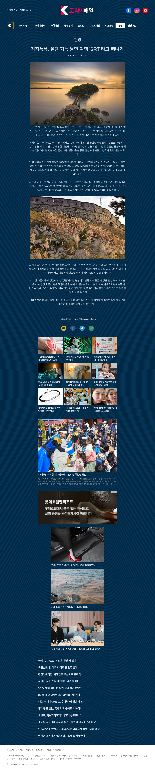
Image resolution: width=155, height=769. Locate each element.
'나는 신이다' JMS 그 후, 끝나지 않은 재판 (60, 701)
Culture (109, 25)
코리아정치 (24, 25)
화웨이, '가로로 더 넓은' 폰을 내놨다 (57, 660)
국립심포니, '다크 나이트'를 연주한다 (57, 667)
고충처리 (39, 750)
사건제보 (11, 10)
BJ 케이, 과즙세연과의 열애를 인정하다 (59, 694)
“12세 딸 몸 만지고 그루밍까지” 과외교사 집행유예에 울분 (69, 729)
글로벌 (81, 25)
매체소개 (10, 750)
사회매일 (54, 25)
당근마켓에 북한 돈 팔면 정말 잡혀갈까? (59, 688)
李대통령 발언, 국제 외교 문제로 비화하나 (60, 708)
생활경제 (68, 25)
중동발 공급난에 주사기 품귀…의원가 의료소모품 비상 (67, 722)
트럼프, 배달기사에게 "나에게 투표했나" (59, 715)
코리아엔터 (40, 25)
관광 (120, 25)
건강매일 (132, 25)
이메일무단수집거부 (54, 750)
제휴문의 (24, 10)
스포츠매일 (94, 25)
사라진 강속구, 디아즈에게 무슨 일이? (58, 681)
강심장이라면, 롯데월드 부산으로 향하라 (59, 674)
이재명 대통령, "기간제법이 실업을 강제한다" (62, 735)
